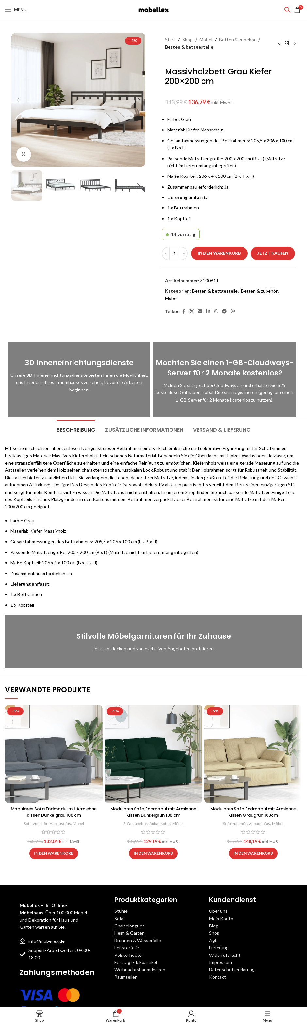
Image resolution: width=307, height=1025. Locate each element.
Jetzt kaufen (272, 253)
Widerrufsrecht (225, 955)
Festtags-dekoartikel (135, 962)
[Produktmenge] (175, 253)
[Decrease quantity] (166, 253)
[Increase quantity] (184, 253)
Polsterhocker (128, 955)
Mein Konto (221, 918)
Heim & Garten (129, 933)
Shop (187, 39)
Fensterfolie (126, 947)
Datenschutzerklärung (232, 969)
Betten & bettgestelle (189, 47)
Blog (213, 925)
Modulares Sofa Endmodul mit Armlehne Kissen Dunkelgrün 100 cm (153, 811)
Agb (213, 940)
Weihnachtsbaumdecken (139, 969)
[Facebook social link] (183, 311)
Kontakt (217, 977)
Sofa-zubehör (34, 823)
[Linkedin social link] (208, 311)
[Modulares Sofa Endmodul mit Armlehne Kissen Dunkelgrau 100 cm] (54, 754)
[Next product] (295, 43)
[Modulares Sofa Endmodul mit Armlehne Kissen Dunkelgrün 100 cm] (153, 754)
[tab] (76, 429)
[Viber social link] (233, 311)
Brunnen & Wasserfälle (137, 940)
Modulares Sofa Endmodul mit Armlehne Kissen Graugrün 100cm (253, 811)
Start (170, 39)
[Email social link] (200, 311)
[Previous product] (279, 43)
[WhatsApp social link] (216, 311)
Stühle (121, 911)
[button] (17, 99)
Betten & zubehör (237, 39)
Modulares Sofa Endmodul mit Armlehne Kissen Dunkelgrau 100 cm (54, 811)
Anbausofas (60, 823)
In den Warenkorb (219, 253)
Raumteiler (125, 977)
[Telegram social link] (224, 311)
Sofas (120, 918)
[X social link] (191, 311)
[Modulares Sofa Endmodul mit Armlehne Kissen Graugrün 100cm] (253, 754)
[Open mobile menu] (16, 9)
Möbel (206, 39)
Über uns (218, 911)
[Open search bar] (287, 9)
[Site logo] (153, 9)
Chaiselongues (129, 925)
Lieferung (219, 947)
